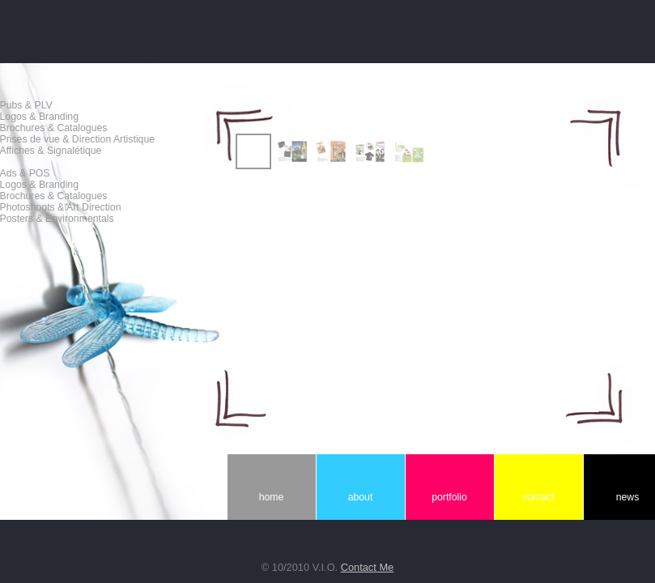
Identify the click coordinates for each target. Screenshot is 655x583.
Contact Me (367, 567)
